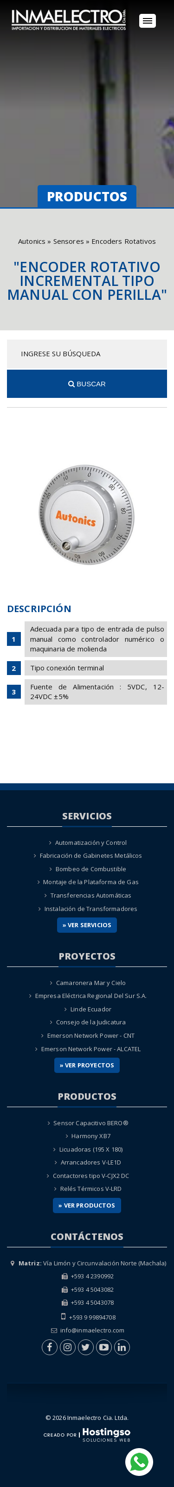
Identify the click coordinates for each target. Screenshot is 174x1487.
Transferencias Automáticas (91, 895)
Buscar (87, 384)
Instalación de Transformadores (91, 909)
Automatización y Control (91, 842)
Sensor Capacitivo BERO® (90, 1123)
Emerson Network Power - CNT (91, 1035)
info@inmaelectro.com (92, 1330)
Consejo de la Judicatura (91, 1022)
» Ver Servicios (87, 925)
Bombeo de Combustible (91, 869)
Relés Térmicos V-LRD (91, 1188)
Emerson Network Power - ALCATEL (91, 1049)
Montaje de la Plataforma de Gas (91, 882)
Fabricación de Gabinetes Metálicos (91, 855)
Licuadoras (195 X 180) (90, 1149)
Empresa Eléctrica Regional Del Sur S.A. (91, 995)
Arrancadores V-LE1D (91, 1162)
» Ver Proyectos (87, 1065)
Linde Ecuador (91, 1009)
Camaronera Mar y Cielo (91, 983)
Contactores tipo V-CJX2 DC (91, 1175)
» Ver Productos (86, 1205)
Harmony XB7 (90, 1136)
